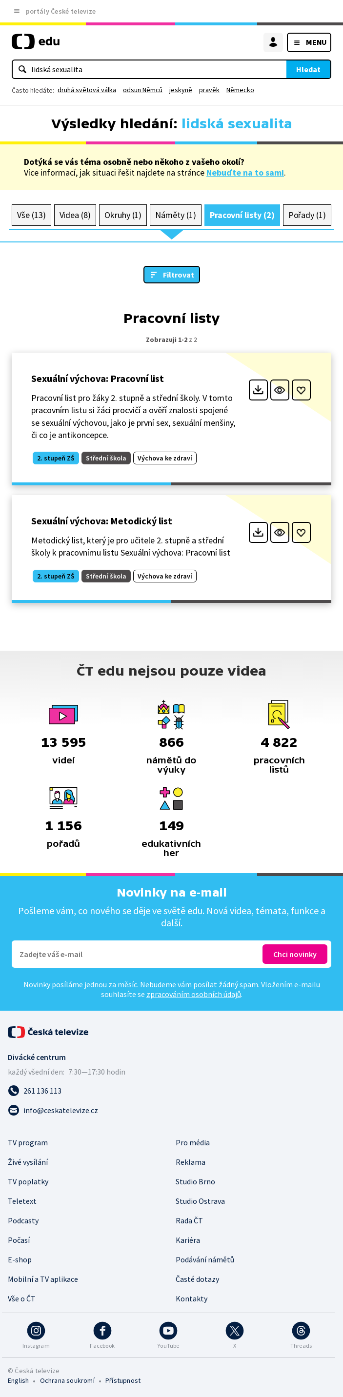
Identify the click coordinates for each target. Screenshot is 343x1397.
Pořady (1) (307, 214)
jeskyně (180, 89)
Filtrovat (178, 274)
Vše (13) (31, 214)
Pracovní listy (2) (242, 214)
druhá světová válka (87, 89)
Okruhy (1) (122, 214)
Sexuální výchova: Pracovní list (97, 378)
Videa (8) (75, 214)
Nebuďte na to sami (245, 172)
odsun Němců (142, 89)
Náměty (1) (175, 214)
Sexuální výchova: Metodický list (101, 521)
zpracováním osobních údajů (193, 994)
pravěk (209, 89)
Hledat (308, 69)
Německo (240, 89)
